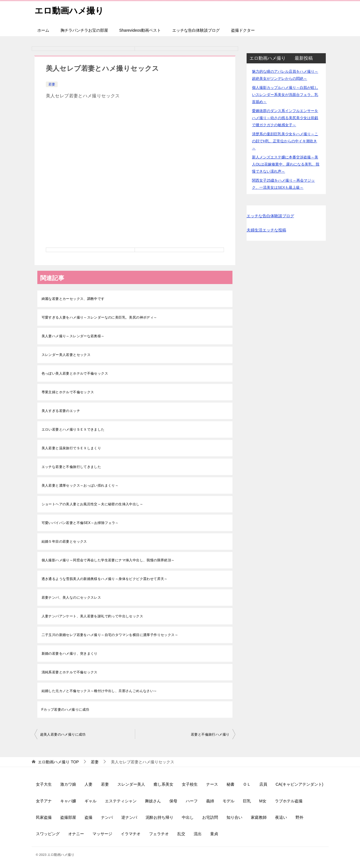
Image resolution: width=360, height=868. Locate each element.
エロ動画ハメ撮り (69, 9)
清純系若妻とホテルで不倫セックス (70, 672)
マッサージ (102, 834)
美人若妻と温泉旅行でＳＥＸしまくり (71, 448)
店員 (263, 784)
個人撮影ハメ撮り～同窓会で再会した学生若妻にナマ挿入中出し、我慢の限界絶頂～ (108, 560)
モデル (228, 801)
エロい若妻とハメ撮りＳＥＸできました (73, 429)
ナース (212, 784)
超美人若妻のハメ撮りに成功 (63, 734)
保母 (173, 801)
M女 (263, 801)
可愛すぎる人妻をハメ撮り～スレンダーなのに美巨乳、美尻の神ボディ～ (99, 317)
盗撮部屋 (68, 817)
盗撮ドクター (243, 30)
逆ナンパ (129, 817)
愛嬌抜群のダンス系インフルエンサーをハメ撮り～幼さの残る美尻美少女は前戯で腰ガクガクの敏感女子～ (285, 118)
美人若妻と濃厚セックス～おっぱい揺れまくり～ (80, 485)
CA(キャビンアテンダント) (300, 784)
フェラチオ (159, 834)
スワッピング (48, 834)
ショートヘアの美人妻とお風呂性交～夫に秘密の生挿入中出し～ (92, 504)
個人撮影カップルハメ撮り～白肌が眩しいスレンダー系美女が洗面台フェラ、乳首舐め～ (285, 94)
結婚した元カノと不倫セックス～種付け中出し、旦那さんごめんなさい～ (99, 691)
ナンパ (107, 817)
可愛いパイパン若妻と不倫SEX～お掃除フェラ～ (80, 523)
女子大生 (44, 784)
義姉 (210, 801)
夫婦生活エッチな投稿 (266, 230)
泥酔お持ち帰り (159, 817)
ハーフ (192, 801)
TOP (58, 762)
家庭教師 (259, 817)
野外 (299, 817)
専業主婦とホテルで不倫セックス (68, 392)
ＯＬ (247, 784)
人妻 (88, 784)
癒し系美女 (163, 784)
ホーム (43, 30)
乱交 (181, 834)
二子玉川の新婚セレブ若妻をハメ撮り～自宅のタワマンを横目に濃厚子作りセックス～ (110, 635)
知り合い (234, 817)
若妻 (51, 84)
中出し (188, 817)
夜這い (281, 817)
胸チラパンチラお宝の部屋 (84, 30)
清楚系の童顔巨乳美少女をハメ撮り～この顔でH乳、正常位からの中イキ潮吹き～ (285, 141)
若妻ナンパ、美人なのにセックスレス (71, 598)
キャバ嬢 (68, 801)
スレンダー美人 (131, 784)
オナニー (76, 834)
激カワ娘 (68, 784)
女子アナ (44, 801)
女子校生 (190, 784)
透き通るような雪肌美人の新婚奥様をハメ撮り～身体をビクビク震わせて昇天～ (105, 579)
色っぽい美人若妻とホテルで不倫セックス (75, 373)
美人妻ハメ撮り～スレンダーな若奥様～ (73, 336)
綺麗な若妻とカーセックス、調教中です (73, 299)
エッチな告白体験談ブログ (196, 30)
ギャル (90, 801)
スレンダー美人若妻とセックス (66, 355)
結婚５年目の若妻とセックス (64, 541)
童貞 (214, 834)
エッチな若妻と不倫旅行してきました (71, 467)
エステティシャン (121, 801)
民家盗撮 (44, 817)
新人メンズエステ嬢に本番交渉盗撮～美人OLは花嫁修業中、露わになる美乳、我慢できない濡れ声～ (285, 164)
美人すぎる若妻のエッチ (61, 411)
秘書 (230, 784)
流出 (198, 834)
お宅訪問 (210, 817)
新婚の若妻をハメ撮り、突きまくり (70, 654)
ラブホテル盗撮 (289, 801)
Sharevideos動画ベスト (140, 30)
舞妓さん (153, 801)
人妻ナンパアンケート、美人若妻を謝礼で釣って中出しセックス (92, 616)
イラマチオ (131, 834)
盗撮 (88, 817)
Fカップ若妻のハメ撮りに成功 (65, 710)
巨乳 (247, 801)
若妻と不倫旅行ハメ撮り (210, 734)
